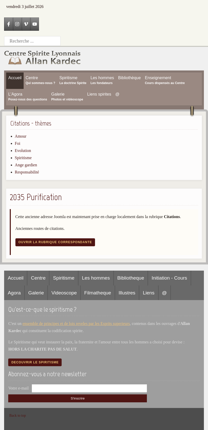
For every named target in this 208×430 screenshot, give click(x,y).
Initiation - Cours (169, 278)
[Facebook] (8, 24)
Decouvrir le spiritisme (35, 362)
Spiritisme (23, 158)
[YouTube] (34, 24)
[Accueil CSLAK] (42, 58)
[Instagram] (17, 24)
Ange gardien (26, 165)
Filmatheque (97, 292)
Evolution (23, 150)
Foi (17, 143)
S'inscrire (77, 398)
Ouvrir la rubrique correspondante (55, 242)
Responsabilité (27, 172)
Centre (38, 278)
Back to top (17, 415)
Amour (20, 136)
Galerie (36, 292)
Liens (148, 292)
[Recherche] (32, 41)
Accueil (15, 278)
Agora (14, 292)
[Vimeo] (26, 24)
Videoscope (64, 292)
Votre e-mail (18, 388)
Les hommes (96, 278)
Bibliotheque (130, 278)
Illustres (127, 292)
